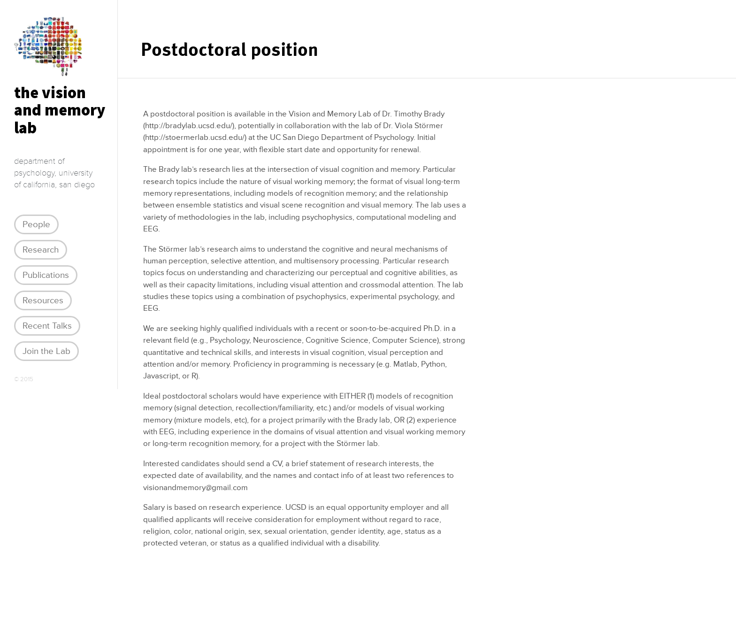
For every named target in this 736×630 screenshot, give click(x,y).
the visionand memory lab (59, 110)
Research (41, 250)
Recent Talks (47, 326)
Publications (46, 275)
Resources (43, 300)
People (36, 224)
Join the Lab (46, 351)
